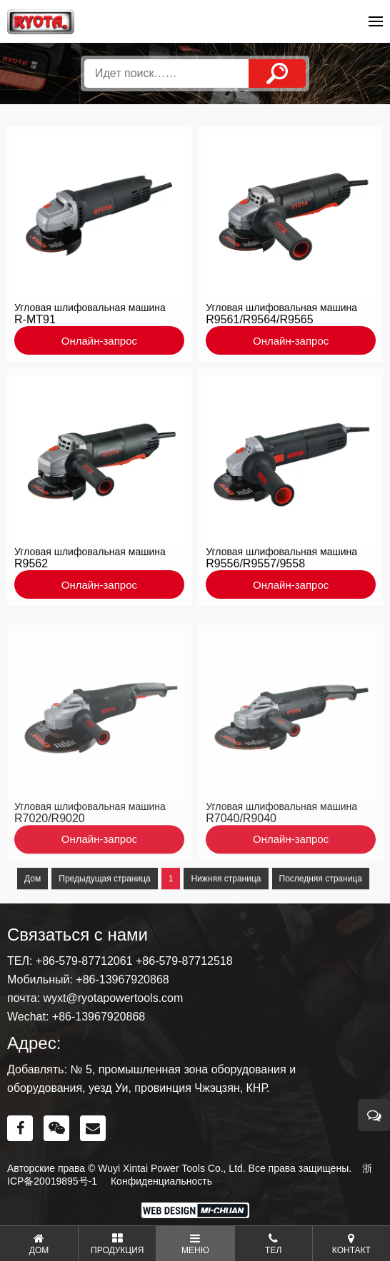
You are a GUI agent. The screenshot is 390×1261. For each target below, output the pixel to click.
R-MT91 (35, 324)
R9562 (31, 567)
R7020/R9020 (49, 847)
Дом (32, 907)
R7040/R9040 (241, 847)
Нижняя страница (226, 907)
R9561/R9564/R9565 (259, 324)
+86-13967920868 (122, 979)
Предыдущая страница (104, 907)
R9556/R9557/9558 (255, 567)
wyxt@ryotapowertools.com (113, 998)
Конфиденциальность (161, 1181)
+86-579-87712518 (184, 961)
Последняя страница (320, 907)
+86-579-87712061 (84, 961)
